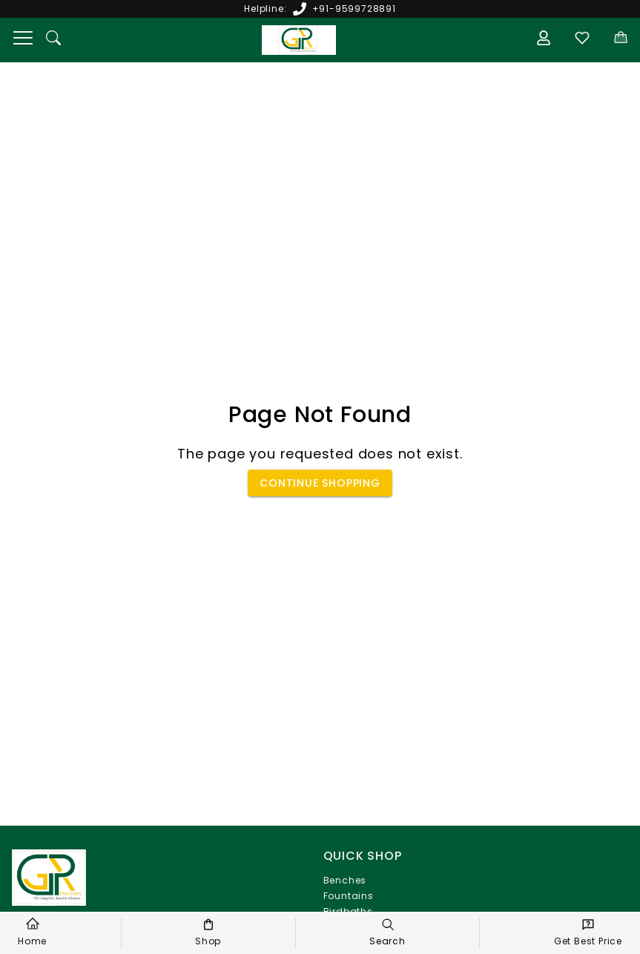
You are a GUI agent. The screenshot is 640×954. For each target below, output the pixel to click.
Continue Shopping (320, 483)
